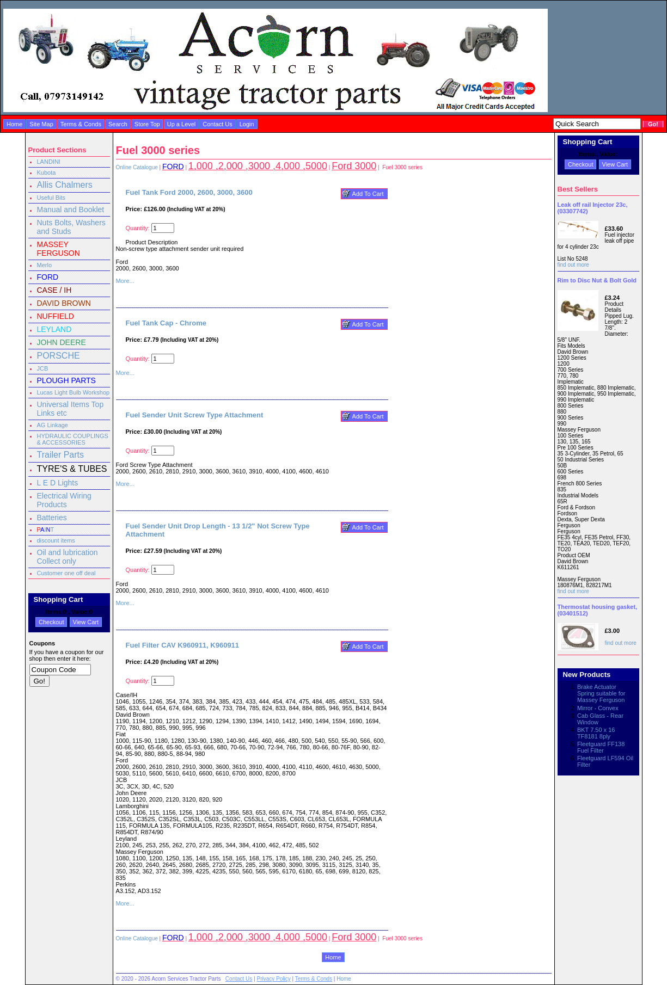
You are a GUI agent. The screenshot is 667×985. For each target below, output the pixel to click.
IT (45, 529)
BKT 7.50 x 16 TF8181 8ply (596, 733)
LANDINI (48, 161)
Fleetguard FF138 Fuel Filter (601, 747)
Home (14, 124)
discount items (56, 540)
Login (247, 124)
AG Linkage (52, 425)
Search (117, 124)
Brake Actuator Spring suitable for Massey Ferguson (601, 693)
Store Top (147, 124)
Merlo (44, 265)
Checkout (51, 622)
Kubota (46, 172)
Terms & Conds (80, 124)
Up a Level (181, 124)
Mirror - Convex (598, 708)
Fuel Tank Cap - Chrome (166, 323)
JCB (42, 368)
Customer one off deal (66, 573)
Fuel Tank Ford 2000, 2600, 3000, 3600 (189, 192)
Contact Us (217, 124)
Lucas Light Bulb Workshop (73, 392)
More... (125, 281)
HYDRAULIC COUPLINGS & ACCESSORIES (72, 439)
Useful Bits (51, 197)
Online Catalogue (137, 167)
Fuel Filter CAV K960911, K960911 (183, 645)
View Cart (86, 622)
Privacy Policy (273, 979)
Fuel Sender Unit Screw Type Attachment (195, 415)
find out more (573, 265)
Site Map (41, 124)
